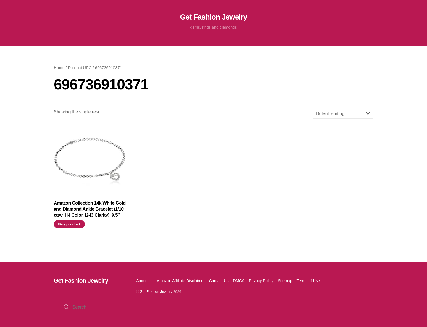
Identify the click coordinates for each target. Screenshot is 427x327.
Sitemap (285, 281)
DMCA (238, 281)
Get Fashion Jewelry (156, 292)
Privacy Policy (261, 281)
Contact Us (219, 281)
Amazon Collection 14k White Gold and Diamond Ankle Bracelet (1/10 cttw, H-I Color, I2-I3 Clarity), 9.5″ (90, 209)
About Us (144, 281)
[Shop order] (343, 113)
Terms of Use (308, 281)
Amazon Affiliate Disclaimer (181, 281)
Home (59, 68)
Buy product (69, 224)
